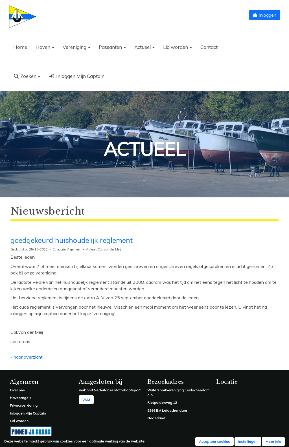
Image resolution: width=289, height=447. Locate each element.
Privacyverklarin (22, 405)
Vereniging (76, 47)
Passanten (112, 47)
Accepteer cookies (214, 441)
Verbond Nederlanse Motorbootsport (110, 390)
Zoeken (26, 76)
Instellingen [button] (247, 441)
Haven (45, 47)
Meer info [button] (273, 441)
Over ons (17, 390)
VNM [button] (86, 400)
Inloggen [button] (264, 15)
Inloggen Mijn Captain (76, 76)
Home (20, 47)
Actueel (144, 47)
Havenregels (20, 398)
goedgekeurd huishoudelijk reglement (71, 240)
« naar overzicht (26, 357)
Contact (209, 47)
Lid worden (177, 47)
